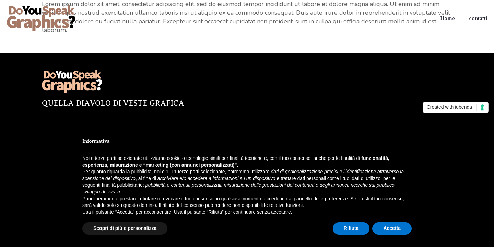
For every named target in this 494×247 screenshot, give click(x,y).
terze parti (188, 171)
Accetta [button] (392, 228)
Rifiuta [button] (351, 228)
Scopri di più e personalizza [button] (124, 228)
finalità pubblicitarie (122, 185)
